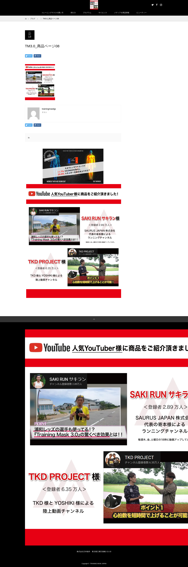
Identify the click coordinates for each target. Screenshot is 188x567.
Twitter (152, 4)
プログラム (87, 13)
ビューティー (141, 13)
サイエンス (103, 13)
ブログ (32, 19)
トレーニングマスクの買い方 (52, 13)
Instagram (161, 4)
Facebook (156, 4)
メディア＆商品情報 (121, 13)
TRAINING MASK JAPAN (98, 563)
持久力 (73, 13)
